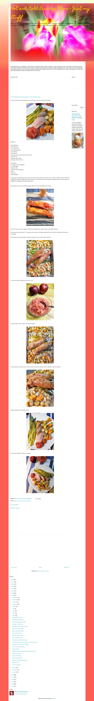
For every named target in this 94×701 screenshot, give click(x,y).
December (14, 597)
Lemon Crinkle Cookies (17, 635)
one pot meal (20, 500)
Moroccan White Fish (17, 658)
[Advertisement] (40, 87)
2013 (12, 686)
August (14, 606)
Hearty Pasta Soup (16, 653)
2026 (12, 579)
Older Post (66, 567)
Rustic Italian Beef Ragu (18, 631)
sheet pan (28, 500)
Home (40, 567)
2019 (12, 595)
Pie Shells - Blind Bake (17, 624)
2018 (12, 675)
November (15, 599)
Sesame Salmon (16, 649)
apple (15, 500)
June (13, 611)
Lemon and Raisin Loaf (17, 637)
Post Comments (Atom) (43, 571)
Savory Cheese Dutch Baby (18, 646)
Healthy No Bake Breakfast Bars (19, 660)
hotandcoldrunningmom (22, 691)
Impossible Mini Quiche (17, 619)
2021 (12, 591)
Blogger (53, 698)
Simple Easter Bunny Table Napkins (20, 644)
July (13, 608)
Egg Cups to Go (16, 662)
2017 (12, 677)
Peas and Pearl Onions (17, 617)
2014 (12, 684)
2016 (12, 679)
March (14, 667)
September (15, 604)
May (13, 613)
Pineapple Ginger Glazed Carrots (19, 640)
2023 (12, 586)
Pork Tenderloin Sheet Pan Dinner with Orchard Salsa (24, 642)
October (14, 602)
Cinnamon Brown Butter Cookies (20, 626)
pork (25, 500)
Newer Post (14, 567)
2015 (12, 681)
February (14, 669)
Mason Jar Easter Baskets (18, 628)
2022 (12, 588)
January (14, 672)
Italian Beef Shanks (16, 655)
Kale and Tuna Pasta (17, 633)
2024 (12, 584)
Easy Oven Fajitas (16, 664)
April (13, 615)
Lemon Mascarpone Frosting (19, 622)
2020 (12, 593)
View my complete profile (21, 694)
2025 (12, 582)
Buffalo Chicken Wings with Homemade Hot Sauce (24, 651)
